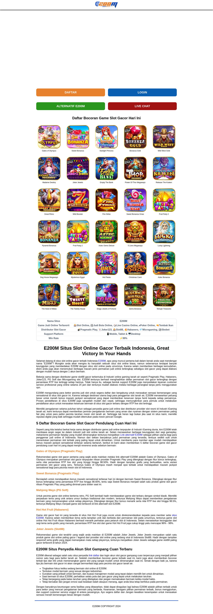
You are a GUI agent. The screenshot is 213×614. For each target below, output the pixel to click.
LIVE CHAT (142, 106)
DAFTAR (71, 92)
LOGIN (142, 92)
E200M (102, 361)
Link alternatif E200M (131, 435)
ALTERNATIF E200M (71, 106)
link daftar (94, 555)
